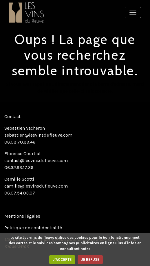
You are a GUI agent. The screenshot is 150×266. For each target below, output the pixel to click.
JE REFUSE (90, 259)
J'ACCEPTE (62, 259)
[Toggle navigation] (133, 12)
